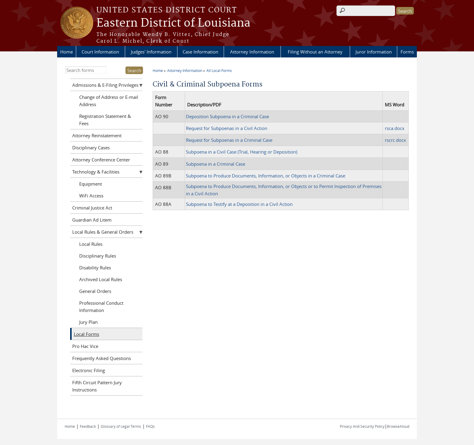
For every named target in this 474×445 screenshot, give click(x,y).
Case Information (200, 52)
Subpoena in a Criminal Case (215, 164)
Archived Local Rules (100, 279)
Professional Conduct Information (101, 306)
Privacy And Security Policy (362, 426)
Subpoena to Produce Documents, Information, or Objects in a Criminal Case (265, 176)
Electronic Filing (88, 370)
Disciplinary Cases (91, 148)
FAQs (150, 426)
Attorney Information (252, 52)
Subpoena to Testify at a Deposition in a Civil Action (239, 204)
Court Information (100, 52)
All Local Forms (219, 70)
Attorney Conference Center (101, 160)
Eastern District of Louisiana (173, 23)
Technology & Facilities (95, 172)
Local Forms (86, 334)
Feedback (88, 426)
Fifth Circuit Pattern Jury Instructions (97, 386)
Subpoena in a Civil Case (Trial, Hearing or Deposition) (241, 152)
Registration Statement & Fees (105, 119)
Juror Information (374, 52)
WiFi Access (91, 196)
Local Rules (90, 244)
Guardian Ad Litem (92, 220)
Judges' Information (151, 52)
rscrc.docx (395, 140)
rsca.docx (394, 128)
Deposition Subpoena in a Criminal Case (227, 116)
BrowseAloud (398, 426)
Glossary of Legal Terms (121, 426)
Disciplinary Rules (97, 256)
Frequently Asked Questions (101, 358)
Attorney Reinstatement (97, 135)
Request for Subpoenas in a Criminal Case (229, 140)
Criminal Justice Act (92, 208)
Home (66, 52)
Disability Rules (95, 268)
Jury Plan (88, 322)
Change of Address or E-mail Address (108, 100)
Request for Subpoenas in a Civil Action (226, 128)
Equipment (90, 184)
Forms (407, 52)
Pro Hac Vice (85, 346)
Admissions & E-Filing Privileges (105, 85)
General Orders (95, 291)
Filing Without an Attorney (315, 52)
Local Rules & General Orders (102, 232)
